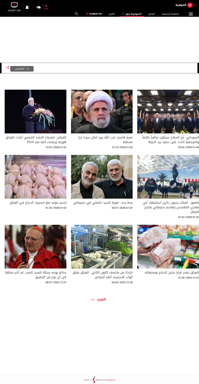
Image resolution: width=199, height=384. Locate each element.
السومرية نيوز (131, 14)
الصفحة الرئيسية (170, 14)
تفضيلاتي (22, 69)
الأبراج (112, 14)
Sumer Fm (95, 13)
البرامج (151, 14)
